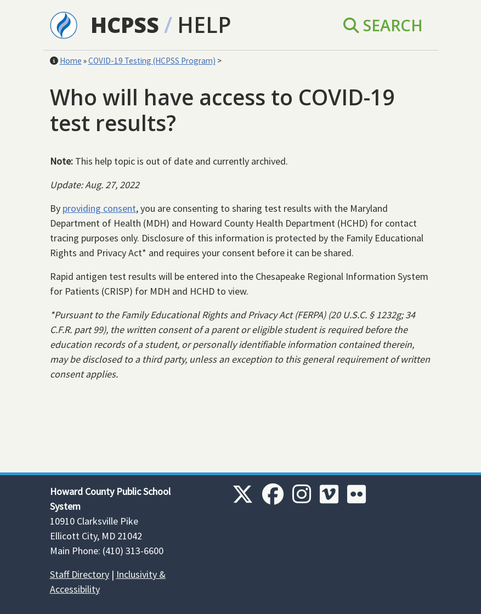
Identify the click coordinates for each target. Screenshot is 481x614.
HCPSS (124, 24)
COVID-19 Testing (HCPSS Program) (152, 60)
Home (71, 60)
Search (383, 25)
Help (204, 24)
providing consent (99, 208)
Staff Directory (79, 574)
